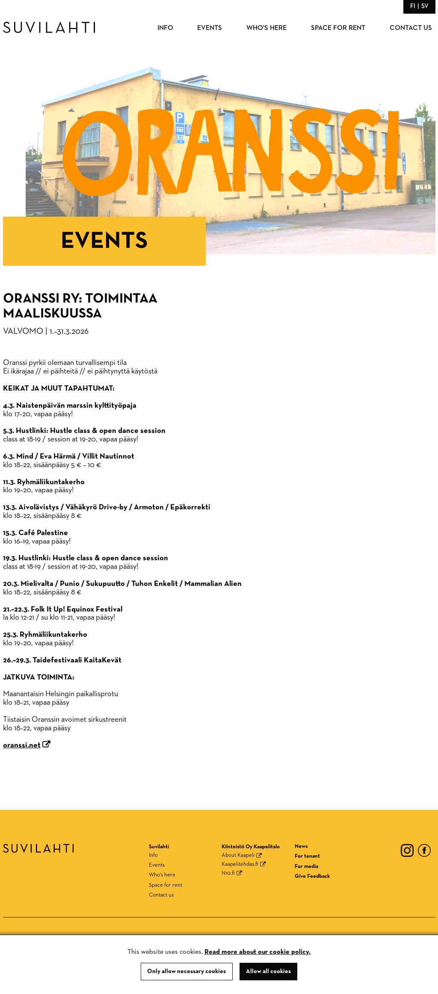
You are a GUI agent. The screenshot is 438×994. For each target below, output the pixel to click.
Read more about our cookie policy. (257, 952)
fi (412, 6)
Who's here (266, 28)
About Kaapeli (238, 855)
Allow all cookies (268, 971)
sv (425, 6)
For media (306, 866)
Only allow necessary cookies (186, 971)
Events (209, 28)
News (301, 846)
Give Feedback (312, 876)
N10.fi (228, 873)
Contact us (411, 28)
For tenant (307, 856)
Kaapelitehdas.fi (240, 864)
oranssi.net (22, 745)
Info (165, 28)
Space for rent (338, 28)
